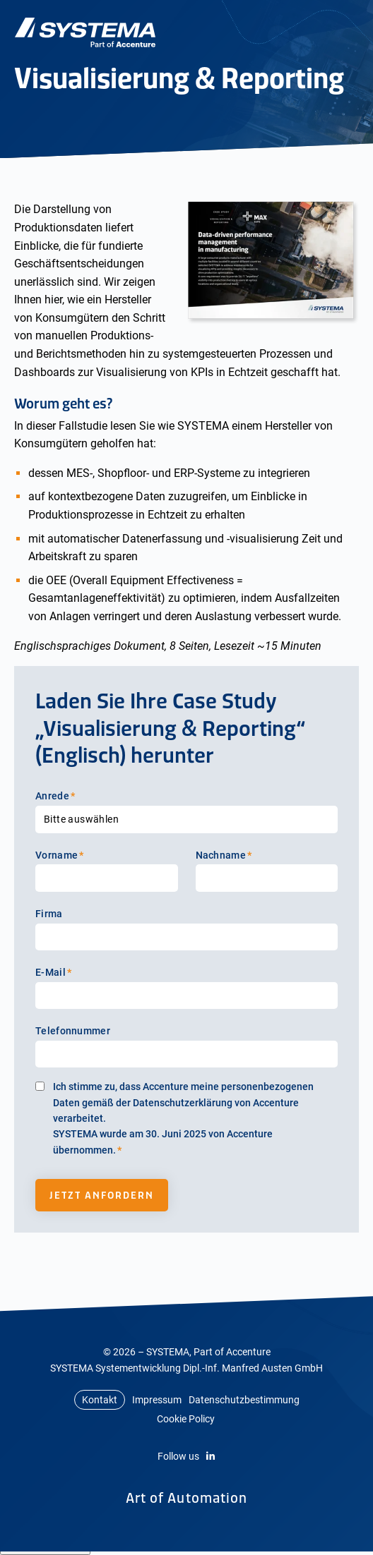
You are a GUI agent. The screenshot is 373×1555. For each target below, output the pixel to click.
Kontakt (99, 1399)
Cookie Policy (186, 1418)
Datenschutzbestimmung (244, 1399)
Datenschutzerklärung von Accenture (216, 1102)
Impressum (157, 1399)
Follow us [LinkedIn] (186, 1456)
